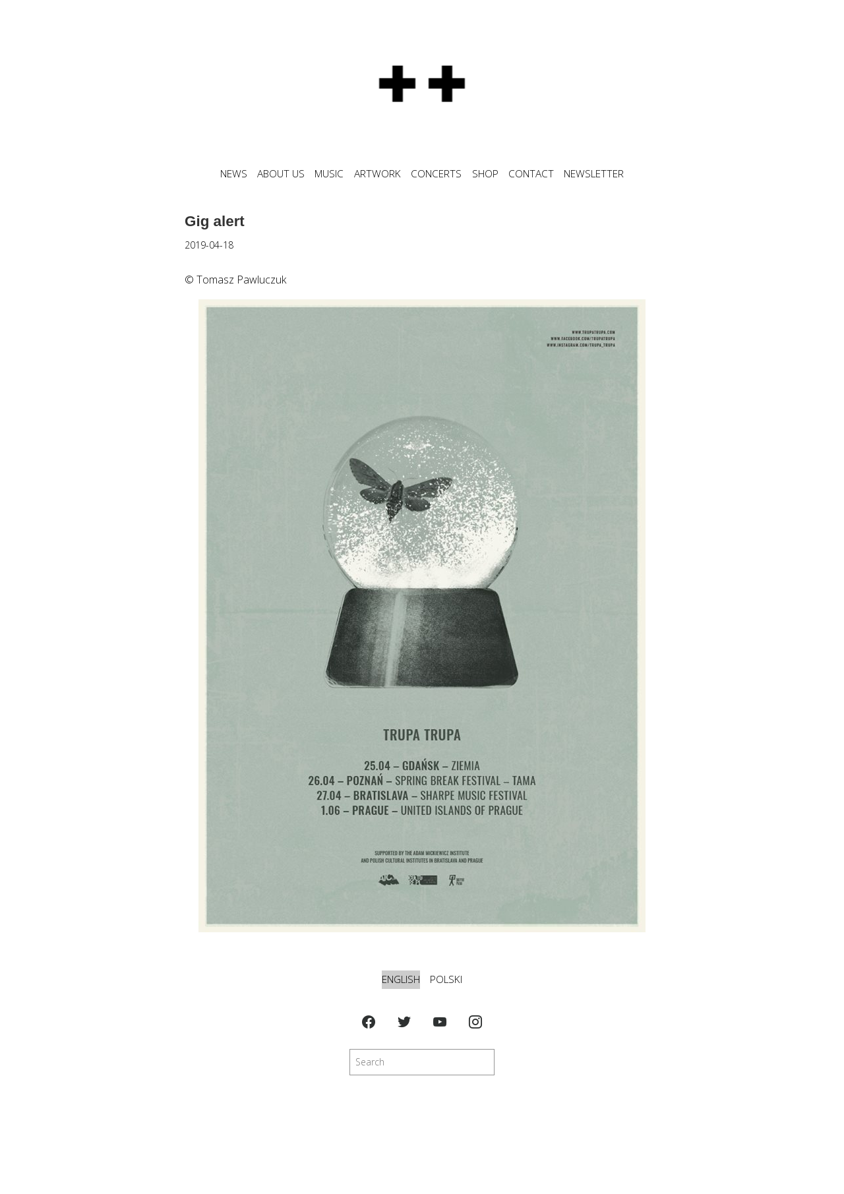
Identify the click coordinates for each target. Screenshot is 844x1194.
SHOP (485, 174)
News (233, 174)
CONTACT (531, 174)
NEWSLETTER (594, 174)
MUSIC (329, 174)
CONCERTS (436, 174)
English (401, 979)
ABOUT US (281, 174)
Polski (446, 979)
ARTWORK (377, 174)
